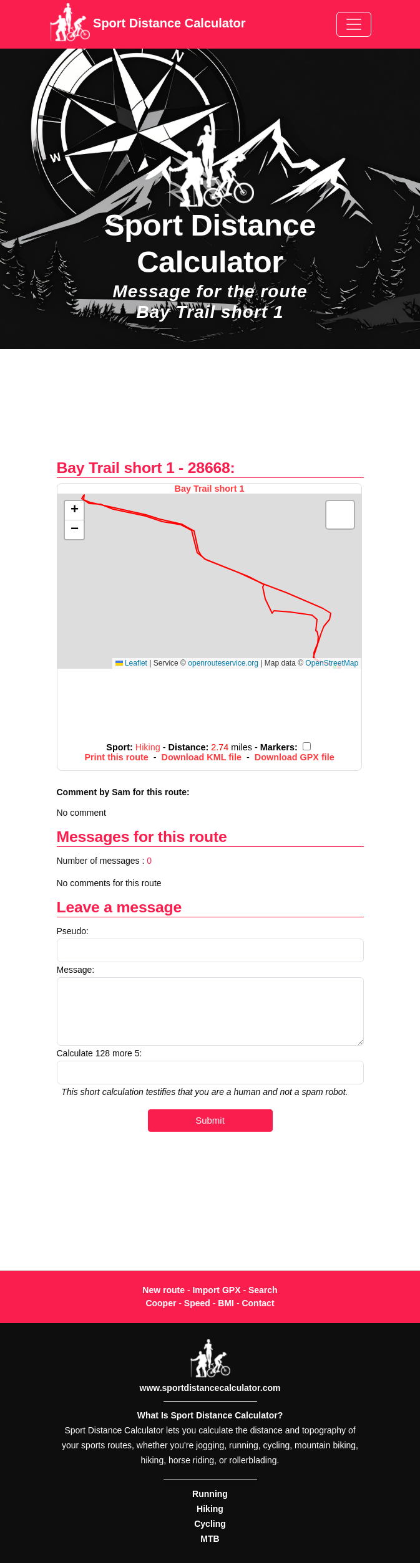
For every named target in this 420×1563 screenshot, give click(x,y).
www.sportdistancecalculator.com (210, 1388)
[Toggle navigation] (353, 24)
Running (210, 1494)
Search (263, 1290)
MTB (209, 1539)
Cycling (210, 1524)
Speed (197, 1303)
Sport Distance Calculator (147, 24)
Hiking (210, 1509)
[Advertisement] (210, 410)
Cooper (160, 1303)
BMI (226, 1303)
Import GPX (216, 1290)
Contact (258, 1303)
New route (163, 1290)
